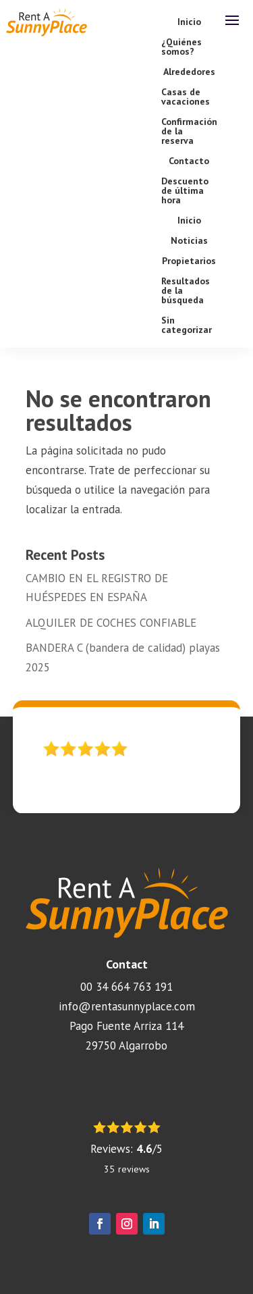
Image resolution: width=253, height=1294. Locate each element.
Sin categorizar (186, 325)
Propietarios (189, 261)
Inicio (189, 22)
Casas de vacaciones (185, 97)
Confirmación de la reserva (189, 132)
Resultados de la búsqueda (185, 291)
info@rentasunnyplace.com (127, 1006)
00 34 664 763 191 (126, 986)
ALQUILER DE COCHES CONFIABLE (111, 622)
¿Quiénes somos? (181, 47)
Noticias (189, 241)
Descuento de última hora (184, 191)
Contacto (189, 161)
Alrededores (189, 72)
